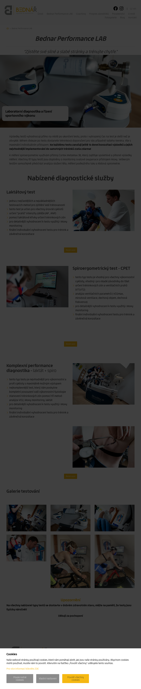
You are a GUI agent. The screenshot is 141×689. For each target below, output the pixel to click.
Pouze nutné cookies (19, 678)
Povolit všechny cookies (75, 678)
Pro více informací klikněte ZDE (22, 668)
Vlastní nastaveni (48, 678)
